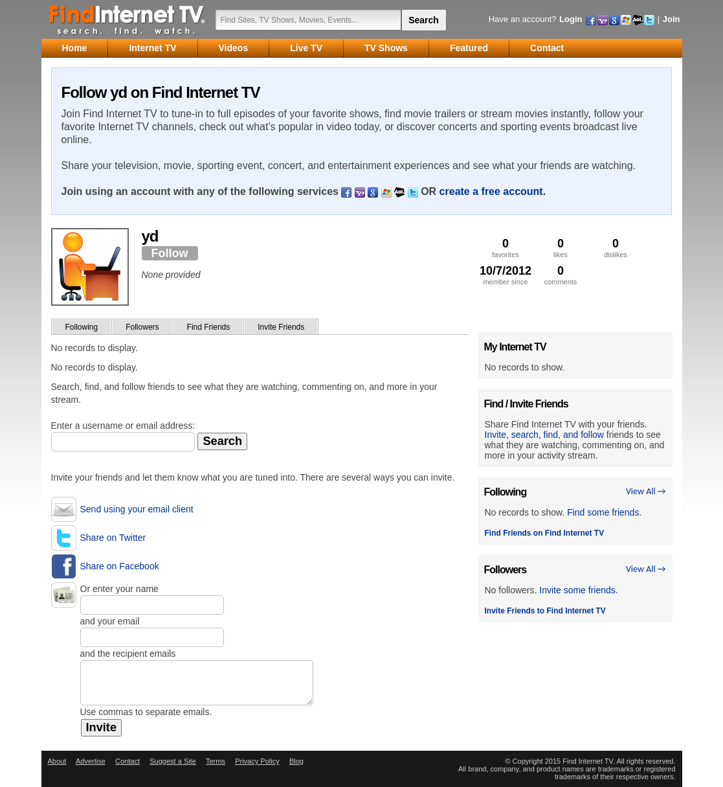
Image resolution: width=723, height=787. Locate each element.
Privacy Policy (257, 761)
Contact (127, 761)
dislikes (615, 247)
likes (560, 247)
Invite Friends (281, 327)
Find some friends (603, 512)
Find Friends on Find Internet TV (545, 533)
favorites (505, 247)
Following (81, 327)
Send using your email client (137, 509)
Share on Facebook (119, 566)
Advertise (91, 761)
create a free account (491, 191)
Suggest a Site (173, 761)
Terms (215, 761)
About (57, 761)
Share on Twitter (113, 537)
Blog (296, 761)
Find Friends (208, 327)
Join (671, 19)
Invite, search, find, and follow (544, 434)
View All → (646, 491)
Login (570, 19)
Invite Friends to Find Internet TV (545, 610)
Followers (142, 327)
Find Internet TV (127, 19)
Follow (169, 253)
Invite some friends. (578, 590)
